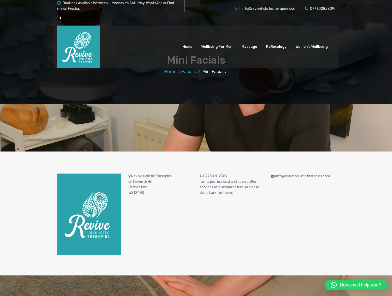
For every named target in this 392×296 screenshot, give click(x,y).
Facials (189, 71)
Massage (249, 47)
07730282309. (320, 9)
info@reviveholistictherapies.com (266, 9)
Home (187, 47)
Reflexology (276, 47)
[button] (356, 285)
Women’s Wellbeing (312, 47)
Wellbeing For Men (216, 47)
